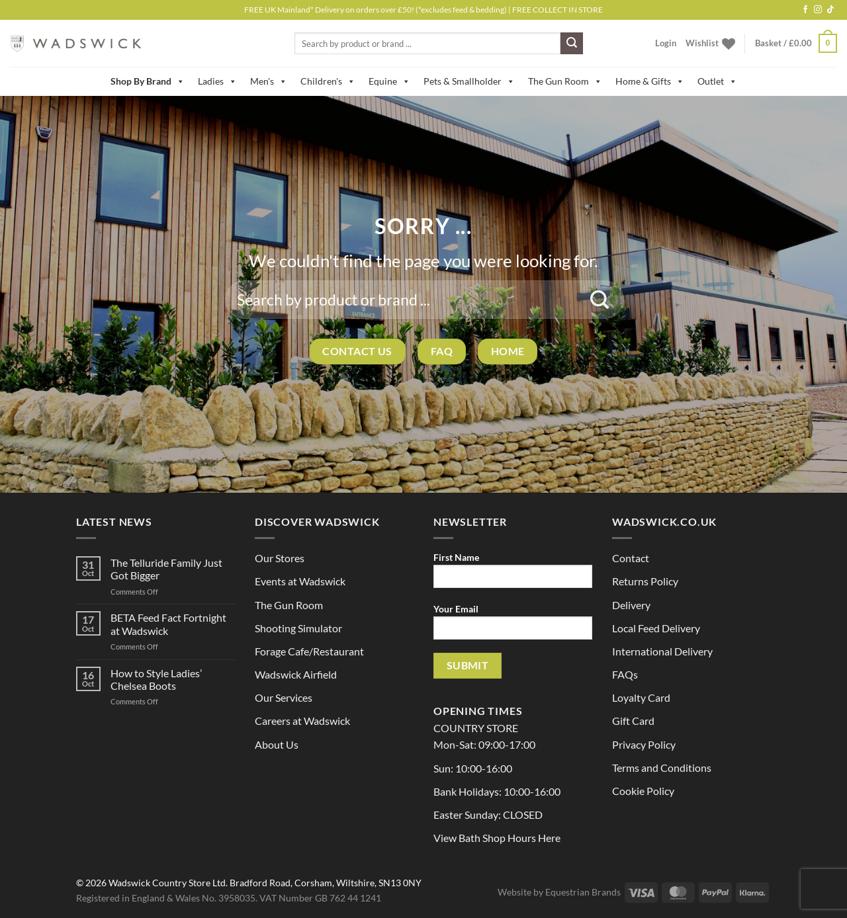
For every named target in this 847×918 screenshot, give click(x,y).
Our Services (283, 697)
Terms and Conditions (661, 767)
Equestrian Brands (583, 891)
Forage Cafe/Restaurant (309, 651)
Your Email (512, 626)
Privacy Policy (644, 744)
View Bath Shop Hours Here (496, 837)
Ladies (217, 81)
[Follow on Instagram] (818, 10)
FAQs (625, 674)
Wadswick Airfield (296, 674)
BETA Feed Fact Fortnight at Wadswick (168, 623)
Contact (630, 558)
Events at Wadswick (300, 581)
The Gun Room (565, 81)
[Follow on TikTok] (830, 10)
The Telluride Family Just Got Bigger (166, 568)
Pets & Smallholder (469, 81)
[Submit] (571, 43)
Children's (327, 81)
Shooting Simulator (298, 628)
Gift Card (633, 720)
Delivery (631, 605)
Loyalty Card (641, 697)
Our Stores (279, 558)
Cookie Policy (643, 790)
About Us (276, 744)
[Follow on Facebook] (805, 10)
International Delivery (662, 651)
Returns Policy (645, 581)
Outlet (717, 81)
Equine (389, 81)
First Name (512, 574)
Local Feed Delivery (656, 628)
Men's (268, 81)
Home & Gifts (649, 81)
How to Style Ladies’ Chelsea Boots (156, 679)
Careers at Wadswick (302, 720)
